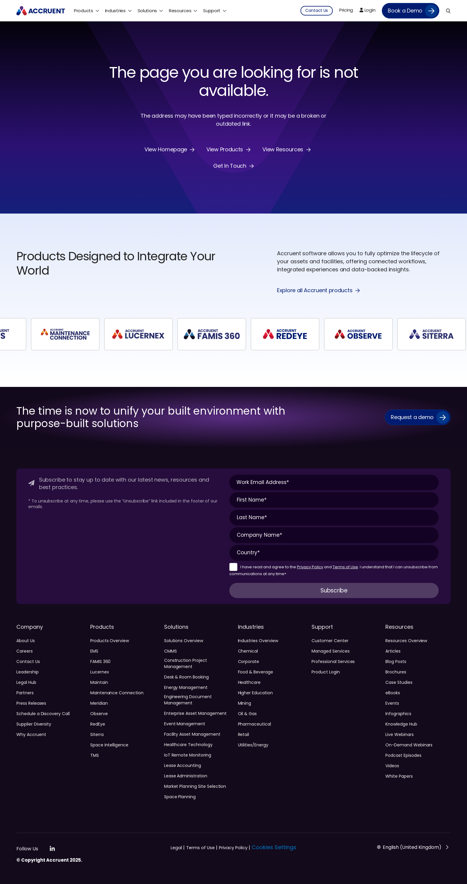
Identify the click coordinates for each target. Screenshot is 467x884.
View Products (224, 150)
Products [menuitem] (83, 10)
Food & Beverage (255, 672)
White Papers (398, 776)
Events (392, 703)
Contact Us (28, 661)
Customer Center (330, 641)
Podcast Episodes (403, 755)
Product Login (326, 672)
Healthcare (249, 682)
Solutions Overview (183, 641)
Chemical (248, 651)
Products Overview (109, 641)
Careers (24, 651)
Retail (243, 734)
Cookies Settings (274, 847)
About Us (25, 641)
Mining (244, 703)
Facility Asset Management (192, 734)
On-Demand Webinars (408, 745)
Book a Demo (405, 10)
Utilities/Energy (253, 745)
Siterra (97, 734)
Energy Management (186, 687)
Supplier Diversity (33, 724)
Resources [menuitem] (180, 10)
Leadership (27, 672)
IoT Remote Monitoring (187, 755)
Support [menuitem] (211, 10)
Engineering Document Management (188, 700)
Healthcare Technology (188, 745)
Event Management (184, 724)
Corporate (248, 661)
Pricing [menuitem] (346, 10)
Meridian (99, 703)
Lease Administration (185, 776)
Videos (392, 766)
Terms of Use (345, 567)
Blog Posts (395, 661)
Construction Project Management (185, 663)
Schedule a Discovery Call (43, 714)
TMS (94, 755)
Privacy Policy (310, 567)
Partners (25, 693)
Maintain (99, 682)
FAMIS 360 (100, 661)
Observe (99, 714)
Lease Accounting (182, 765)
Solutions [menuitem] (147, 10)
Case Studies (398, 682)
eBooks (392, 693)
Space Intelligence (109, 745)
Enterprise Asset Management (195, 713)
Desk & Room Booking (186, 677)
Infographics (398, 714)
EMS (94, 651)
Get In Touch (229, 166)
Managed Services (330, 651)
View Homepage (165, 150)
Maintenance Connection (117, 693)
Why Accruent (31, 734)
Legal (178, 848)
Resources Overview (406, 641)
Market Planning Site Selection (195, 786)
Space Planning (180, 797)
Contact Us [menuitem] (316, 10)
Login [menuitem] (367, 10)
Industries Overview (258, 641)
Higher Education (255, 693)
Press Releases (31, 703)
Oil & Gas (247, 714)
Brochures (395, 672)
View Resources (282, 150)
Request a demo (412, 417)
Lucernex (99, 672)
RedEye (97, 724)
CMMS (170, 651)
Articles (393, 651)
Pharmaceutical (254, 724)
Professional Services (333, 661)
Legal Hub (26, 682)
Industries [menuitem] (115, 10)
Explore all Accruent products (314, 290)
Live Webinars (399, 734)
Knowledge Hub (401, 724)
